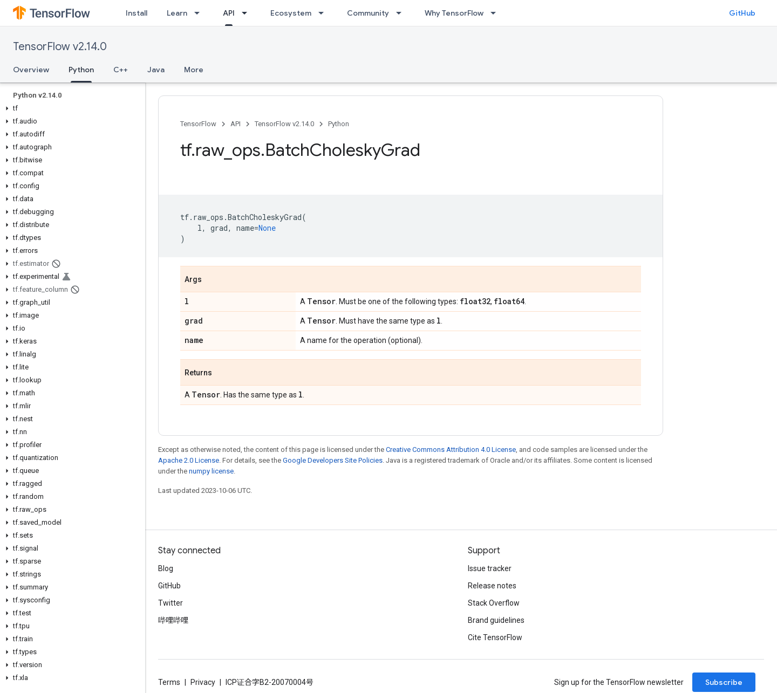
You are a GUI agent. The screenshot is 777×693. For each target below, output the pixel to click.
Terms (169, 682)
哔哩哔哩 (173, 620)
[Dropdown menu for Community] (402, 13)
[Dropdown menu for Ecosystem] (324, 13)
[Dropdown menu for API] (248, 13)
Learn (177, 13)
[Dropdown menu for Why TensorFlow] (496, 13)
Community (368, 13)
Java (156, 69)
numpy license (211, 471)
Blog (165, 568)
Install (136, 13)
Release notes (492, 585)
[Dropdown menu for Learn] (200, 13)
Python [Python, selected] (81, 69)
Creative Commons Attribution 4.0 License (451, 449)
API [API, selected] (229, 13)
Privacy (202, 682)
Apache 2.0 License (188, 460)
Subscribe (723, 682)
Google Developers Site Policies (333, 460)
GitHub (742, 13)
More (193, 69)
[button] (70, 108)
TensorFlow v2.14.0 (60, 46)
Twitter (170, 603)
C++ (120, 69)
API (235, 124)
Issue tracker (490, 568)
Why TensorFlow (454, 13)
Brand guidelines (496, 620)
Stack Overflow (494, 603)
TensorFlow (198, 124)
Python (338, 124)
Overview (31, 69)
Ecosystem (290, 13)
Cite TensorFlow (495, 637)
